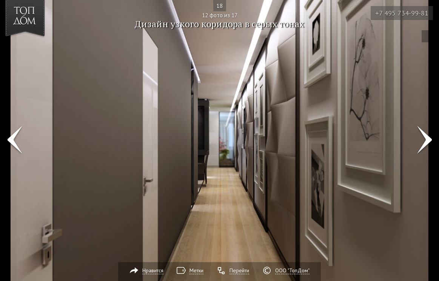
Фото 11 (14, 140)
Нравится (152, 270)
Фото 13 (424, 140)
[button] (33, 49)
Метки (196, 270)
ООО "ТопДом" (292, 270)
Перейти (239, 270)
